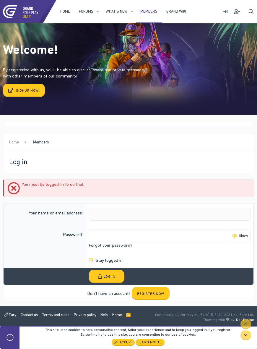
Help (104, 315)
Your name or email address (55, 213)
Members (148, 11)
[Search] (251, 11)
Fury (10, 315)
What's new (117, 11)
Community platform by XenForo (204, 315)
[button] (98, 11)
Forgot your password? (110, 245)
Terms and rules (55, 315)
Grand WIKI (176, 11)
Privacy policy (85, 315)
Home (65, 11)
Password (72, 234)
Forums (86, 11)
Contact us (29, 315)
